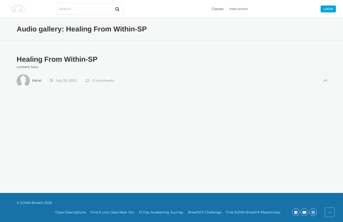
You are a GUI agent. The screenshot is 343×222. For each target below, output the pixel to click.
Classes (218, 9)
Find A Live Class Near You (112, 212)
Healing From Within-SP (57, 59)
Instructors (238, 9)
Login (328, 9)
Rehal (36, 80)
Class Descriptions (70, 212)
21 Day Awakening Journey (161, 212)
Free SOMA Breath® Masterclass (253, 212)
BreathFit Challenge (205, 212)
